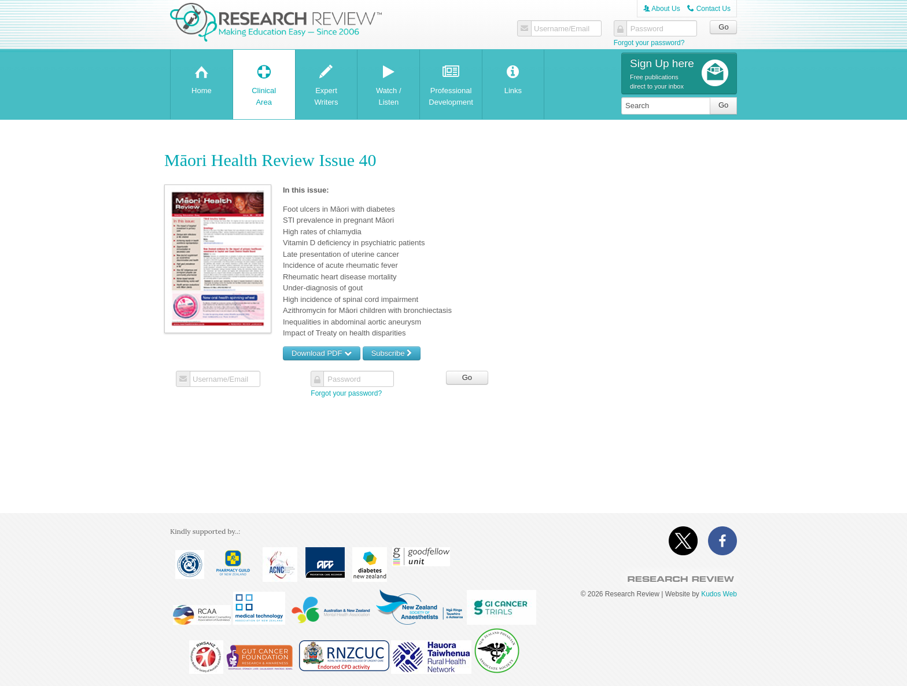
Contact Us (709, 9)
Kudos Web (719, 594)
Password (647, 29)
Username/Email (561, 29)
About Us (661, 9)
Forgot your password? (649, 43)
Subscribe (391, 353)
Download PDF (322, 353)
